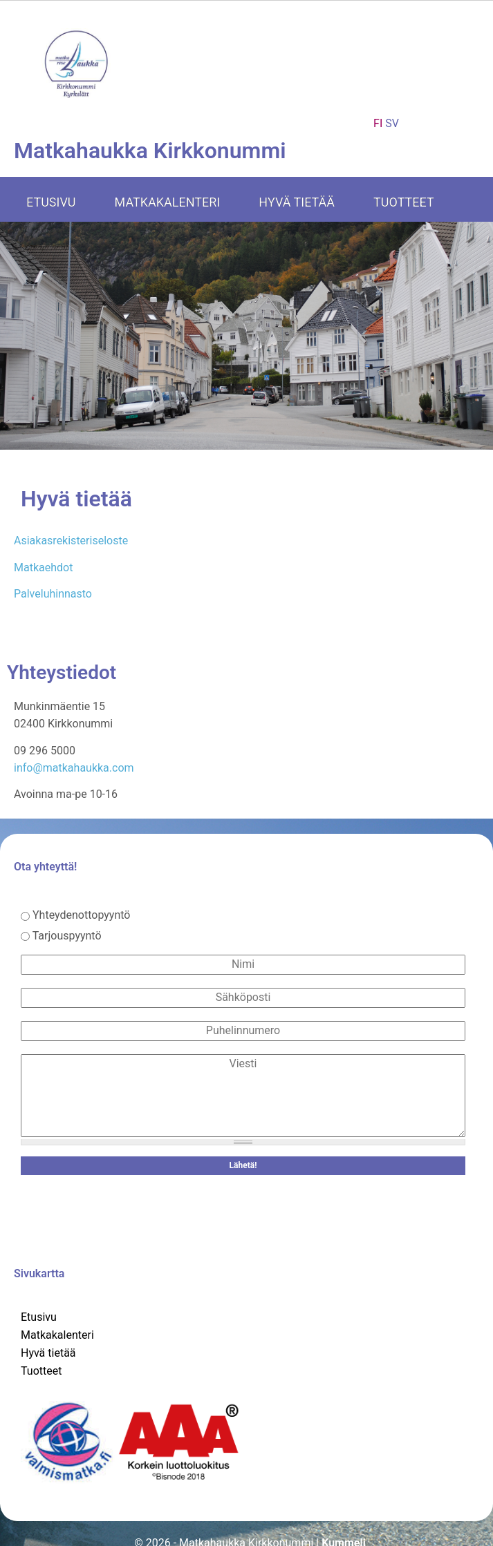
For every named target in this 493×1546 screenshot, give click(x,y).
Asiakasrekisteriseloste (71, 540)
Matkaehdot (43, 567)
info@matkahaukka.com (74, 767)
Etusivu (51, 202)
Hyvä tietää (297, 202)
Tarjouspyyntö (67, 935)
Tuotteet (403, 202)
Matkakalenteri (168, 202)
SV (392, 123)
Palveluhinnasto (53, 593)
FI (377, 123)
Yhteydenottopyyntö (81, 915)
